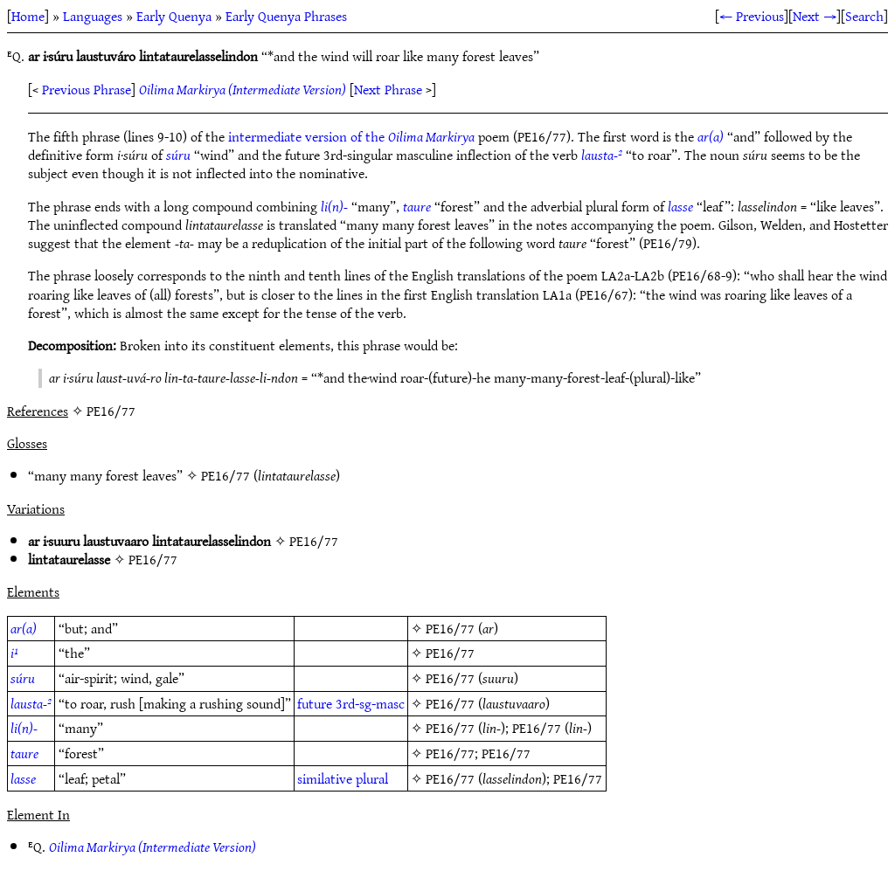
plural (372, 778)
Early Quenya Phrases (286, 15)
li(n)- (334, 206)
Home (28, 15)
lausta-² (601, 154)
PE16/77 (225, 475)
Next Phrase (388, 89)
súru (178, 154)
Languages (92, 15)
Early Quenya (174, 15)
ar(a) (710, 136)
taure (417, 206)
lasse (680, 206)
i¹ (14, 652)
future (314, 703)
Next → (814, 15)
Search (864, 15)
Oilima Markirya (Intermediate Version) (242, 89)
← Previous (751, 15)
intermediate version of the (351, 136)
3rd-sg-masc (370, 703)
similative (324, 778)
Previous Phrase (86, 89)
